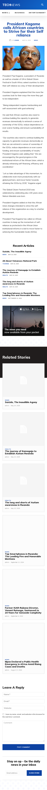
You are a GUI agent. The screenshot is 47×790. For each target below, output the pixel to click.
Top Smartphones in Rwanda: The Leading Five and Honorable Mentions (21, 294)
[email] (16, 773)
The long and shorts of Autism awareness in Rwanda (17, 282)
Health (5, 275)
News (36, 40)
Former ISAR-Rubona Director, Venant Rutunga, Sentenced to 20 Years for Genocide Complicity (23, 610)
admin (16, 40)
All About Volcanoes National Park (19, 261)
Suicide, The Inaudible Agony (16, 251)
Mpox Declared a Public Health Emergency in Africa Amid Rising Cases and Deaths (23, 664)
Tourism (5, 264)
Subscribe (34, 773)
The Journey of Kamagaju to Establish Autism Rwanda (21, 271)
